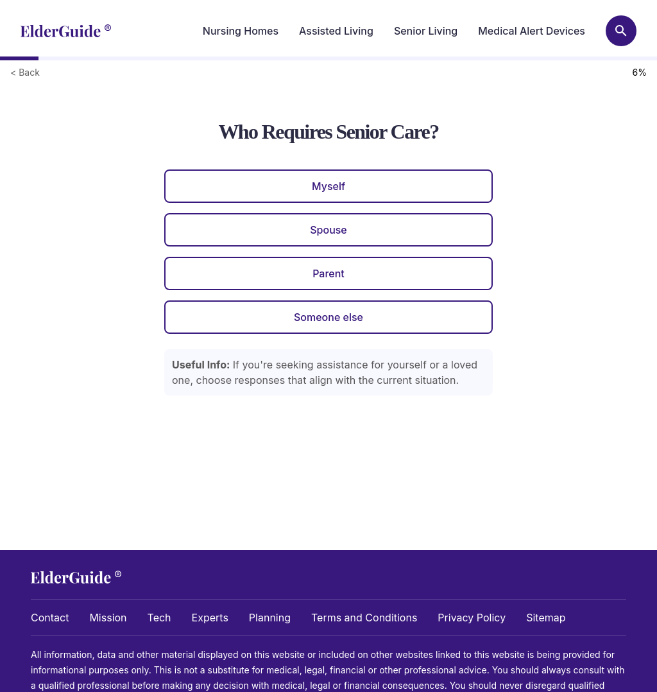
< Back (25, 72)
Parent (328, 273)
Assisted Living (336, 30)
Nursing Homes (240, 30)
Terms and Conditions (364, 617)
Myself (328, 186)
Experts (210, 617)
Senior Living (425, 30)
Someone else (328, 317)
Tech (159, 617)
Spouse (328, 229)
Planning (270, 617)
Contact (50, 617)
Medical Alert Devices (531, 30)
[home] (66, 30)
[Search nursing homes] (621, 30)
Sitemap (545, 617)
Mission (107, 617)
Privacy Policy (472, 617)
